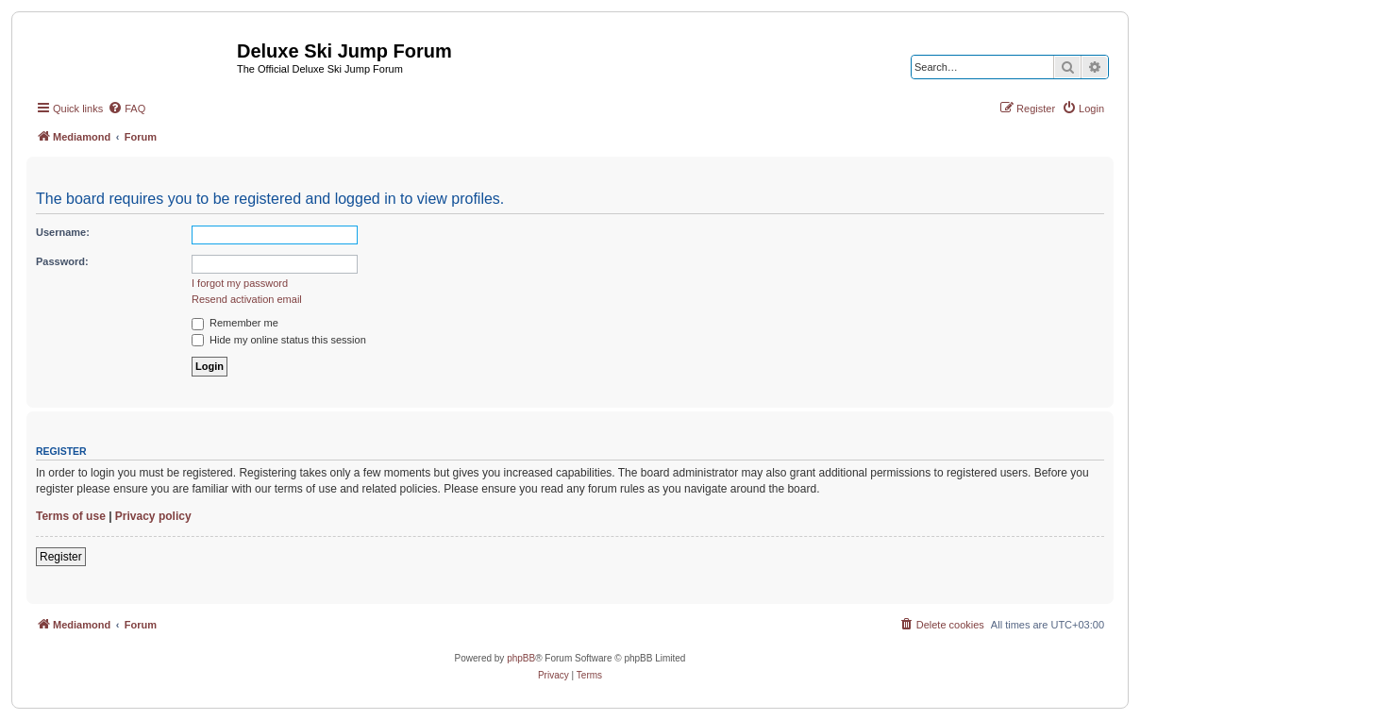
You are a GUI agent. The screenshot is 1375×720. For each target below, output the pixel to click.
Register (61, 556)
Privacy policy (153, 516)
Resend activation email (247, 299)
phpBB (521, 658)
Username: (63, 232)
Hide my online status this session (279, 339)
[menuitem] (126, 108)
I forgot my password (240, 283)
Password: (62, 261)
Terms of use (71, 516)
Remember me (235, 322)
